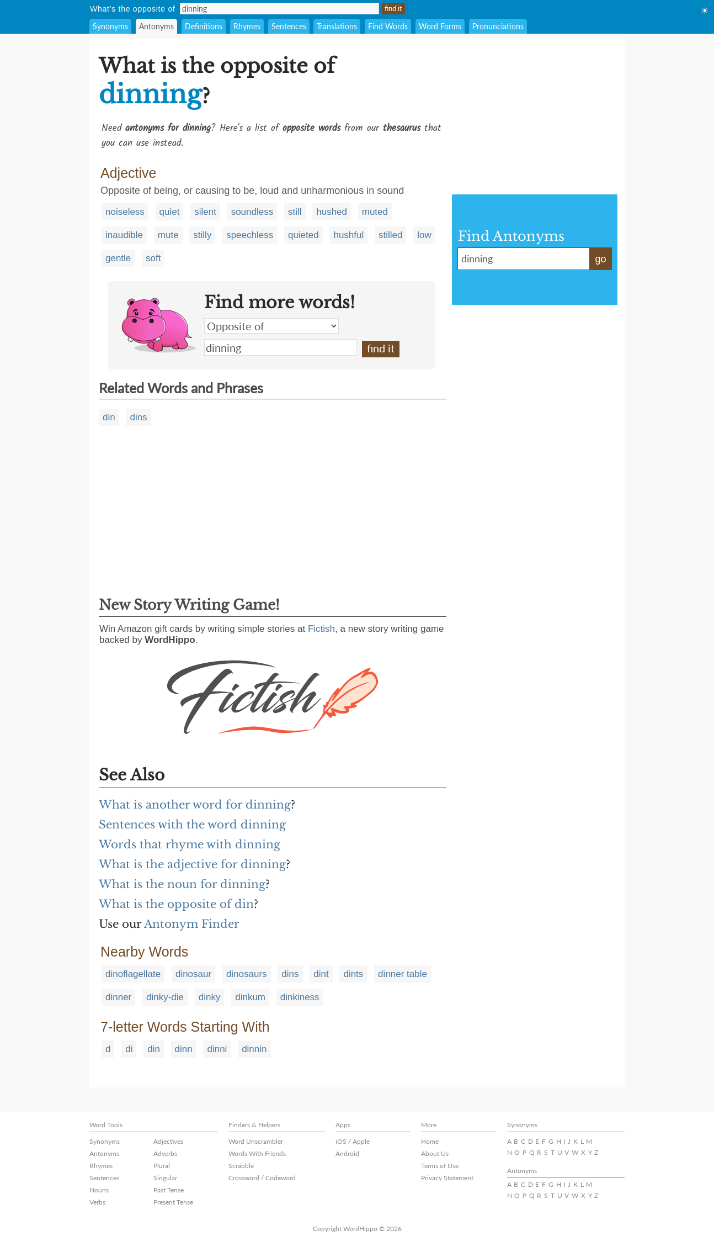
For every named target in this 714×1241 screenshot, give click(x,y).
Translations (337, 26)
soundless (252, 212)
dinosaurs (246, 974)
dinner (118, 997)
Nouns (99, 1190)
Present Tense (173, 1202)
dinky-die (165, 997)
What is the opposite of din (176, 904)
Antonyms (156, 26)
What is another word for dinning (195, 804)
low (424, 235)
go (600, 259)
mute (168, 235)
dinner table (402, 974)
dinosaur (193, 974)
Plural (161, 1165)
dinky (210, 997)
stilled (390, 235)
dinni (217, 1049)
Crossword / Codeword (262, 1178)
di (128, 1049)
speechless (249, 235)
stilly (202, 235)
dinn (184, 1049)
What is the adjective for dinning (192, 864)
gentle (118, 258)
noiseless (125, 212)
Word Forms (440, 26)
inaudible (124, 235)
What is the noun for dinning (182, 884)
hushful (348, 235)
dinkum (250, 997)
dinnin (254, 1049)
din (109, 417)
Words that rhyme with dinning (189, 844)
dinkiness (299, 997)
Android (347, 1153)
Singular (165, 1178)
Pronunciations (498, 26)
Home (430, 1141)
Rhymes (246, 26)
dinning (280, 347)
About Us (435, 1153)
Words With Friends (257, 1153)
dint (320, 974)
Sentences (288, 26)
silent (205, 212)
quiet (169, 212)
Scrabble (241, 1165)
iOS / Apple (352, 1141)
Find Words (388, 26)
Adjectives (168, 1141)
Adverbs (165, 1153)
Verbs (97, 1202)
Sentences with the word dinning (192, 824)
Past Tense (168, 1190)
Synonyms (110, 26)
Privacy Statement (447, 1178)
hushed (331, 212)
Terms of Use (440, 1165)
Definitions (203, 26)
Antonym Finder (191, 924)
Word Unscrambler (255, 1141)
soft (153, 258)
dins (138, 417)
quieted (303, 235)
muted (375, 212)
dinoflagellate (133, 974)
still (295, 212)
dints (353, 974)
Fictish (321, 629)
